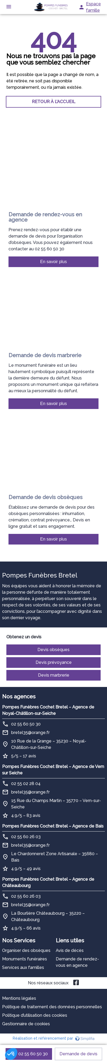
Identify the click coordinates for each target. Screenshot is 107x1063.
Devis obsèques (53, 649)
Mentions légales (19, 998)
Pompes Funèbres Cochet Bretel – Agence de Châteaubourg (48, 882)
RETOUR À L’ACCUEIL (53, 101)
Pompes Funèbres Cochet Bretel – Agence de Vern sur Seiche (53, 769)
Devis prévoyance (54, 662)
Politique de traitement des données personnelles (52, 1006)
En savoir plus (53, 261)
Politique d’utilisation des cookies (34, 1015)
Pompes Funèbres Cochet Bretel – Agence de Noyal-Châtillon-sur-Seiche (48, 710)
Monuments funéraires (24, 958)
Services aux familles (23, 967)
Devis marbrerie (53, 675)
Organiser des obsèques (26, 950)
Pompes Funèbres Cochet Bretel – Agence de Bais (53, 826)
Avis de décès (70, 950)
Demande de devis (78, 1053)
